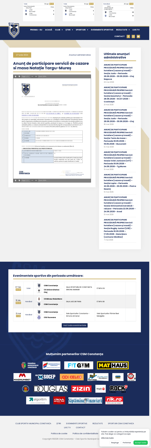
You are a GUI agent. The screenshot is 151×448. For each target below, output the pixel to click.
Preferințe (127, 442)
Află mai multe (107, 438)
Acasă (48, 29)
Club (57, 29)
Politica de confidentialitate (85, 433)
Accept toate (140, 442)
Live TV (136, 29)
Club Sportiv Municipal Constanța (33, 423)
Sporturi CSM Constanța (121, 423)
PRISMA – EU (36, 29)
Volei (25, 4)
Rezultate (121, 29)
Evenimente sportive (102, 29)
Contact (119, 36)
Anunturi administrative (80, 55)
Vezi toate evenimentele (74, 325)
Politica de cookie (59, 433)
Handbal (106, 4)
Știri (68, 29)
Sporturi (81, 29)
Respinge (115, 442)
